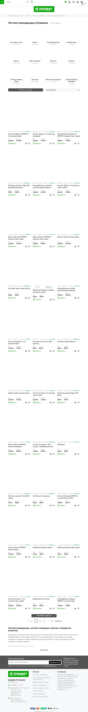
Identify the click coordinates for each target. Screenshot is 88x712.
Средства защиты (39, 694)
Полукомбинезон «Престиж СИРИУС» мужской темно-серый (68, 135)
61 (52, 621)
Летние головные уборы (16, 80)
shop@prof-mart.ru (17, 685)
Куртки (16, 61)
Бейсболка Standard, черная (42, 547)
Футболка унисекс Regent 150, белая (68, 394)
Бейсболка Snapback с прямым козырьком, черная (43, 291)
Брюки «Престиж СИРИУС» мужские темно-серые (42, 238)
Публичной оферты (50, 666)
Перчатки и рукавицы (40, 697)
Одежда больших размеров (72, 80)
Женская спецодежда (53, 79)
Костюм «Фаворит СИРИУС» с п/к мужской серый (18, 135)
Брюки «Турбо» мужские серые (19, 393)
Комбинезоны (71, 42)
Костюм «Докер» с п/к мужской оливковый (44, 135)
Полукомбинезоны (53, 42)
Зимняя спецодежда (40, 685)
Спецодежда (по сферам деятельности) (41, 678)
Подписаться (55, 662)
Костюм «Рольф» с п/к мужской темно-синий (44, 394)
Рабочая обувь (38, 691)
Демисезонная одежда (41, 682)
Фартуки (53, 61)
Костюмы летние (16, 42)
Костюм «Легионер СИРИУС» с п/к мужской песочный (67, 497)
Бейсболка (61, 444)
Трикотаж (34, 79)
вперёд (58, 621)
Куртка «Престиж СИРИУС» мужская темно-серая (17, 238)
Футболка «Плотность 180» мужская (42, 343)
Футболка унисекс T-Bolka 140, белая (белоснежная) (19, 186)
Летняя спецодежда (40, 675)
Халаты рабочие (34, 61)
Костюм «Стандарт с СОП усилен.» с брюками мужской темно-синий (43, 446)
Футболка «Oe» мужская (41, 496)
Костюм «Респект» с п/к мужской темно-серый (16, 600)
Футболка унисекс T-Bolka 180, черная (19, 497)
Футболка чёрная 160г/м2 (66, 341)
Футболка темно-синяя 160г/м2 (19, 288)
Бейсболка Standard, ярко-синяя (68, 547)
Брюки (35, 42)
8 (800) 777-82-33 (16, 680)
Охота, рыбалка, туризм (41, 688)
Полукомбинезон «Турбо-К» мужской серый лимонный (42, 186)
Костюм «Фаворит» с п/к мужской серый (17, 343)
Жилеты (72, 61)
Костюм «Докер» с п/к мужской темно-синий (68, 186)
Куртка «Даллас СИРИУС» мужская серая (17, 548)
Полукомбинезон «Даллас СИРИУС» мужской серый (66, 600)
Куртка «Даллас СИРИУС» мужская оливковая (17, 446)
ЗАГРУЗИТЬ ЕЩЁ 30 (44, 616)
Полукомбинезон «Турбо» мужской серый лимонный (66, 289)
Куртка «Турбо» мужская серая (68, 237)
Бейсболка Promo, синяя (41, 599)
